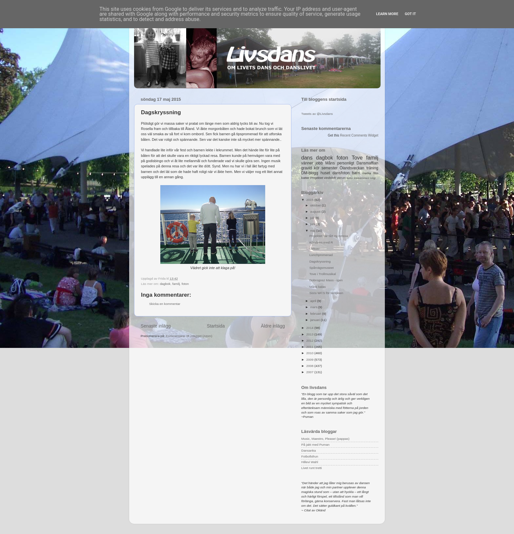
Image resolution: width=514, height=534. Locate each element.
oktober (316, 205)
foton (185, 284)
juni (313, 224)
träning (372, 168)
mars (314, 307)
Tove (357, 157)
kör (317, 168)
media (366, 173)
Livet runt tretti (311, 468)
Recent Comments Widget (359, 135)
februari (316, 313)
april (313, 301)
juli (312, 218)
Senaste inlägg (156, 326)
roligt (373, 178)
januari (315, 320)
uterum (341, 178)
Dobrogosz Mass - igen (326, 280)
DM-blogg (309, 173)
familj (176, 284)
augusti (316, 211)
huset (325, 173)
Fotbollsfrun (309, 456)
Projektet (316, 178)
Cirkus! (314, 248)
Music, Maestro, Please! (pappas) (325, 438)
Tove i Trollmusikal (322, 274)
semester (330, 168)
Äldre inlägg (273, 326)
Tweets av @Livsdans (317, 114)
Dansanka (308, 450)
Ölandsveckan (352, 168)
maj (313, 230)
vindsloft (330, 178)
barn (356, 173)
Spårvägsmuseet (321, 267)
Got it (410, 14)
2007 (310, 372)
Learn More (387, 14)
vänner (307, 163)
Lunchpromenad (321, 255)
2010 (310, 353)
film (375, 173)
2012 (310, 340)
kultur (349, 178)
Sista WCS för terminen (326, 293)
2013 (310, 334)
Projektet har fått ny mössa (328, 236)
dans (306, 157)
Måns (330, 163)
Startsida (216, 326)
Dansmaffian (367, 163)
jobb (319, 163)
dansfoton (340, 173)
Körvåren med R (321, 242)
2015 (310, 200)
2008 (310, 366)
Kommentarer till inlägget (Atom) (189, 336)
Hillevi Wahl (309, 462)
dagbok (165, 284)
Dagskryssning (320, 261)
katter (305, 178)
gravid (306, 168)
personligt (345, 163)
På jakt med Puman (315, 444)
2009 (310, 359)
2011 (310, 347)
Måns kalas (317, 286)
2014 (310, 328)
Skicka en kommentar (164, 304)
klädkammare (361, 178)
